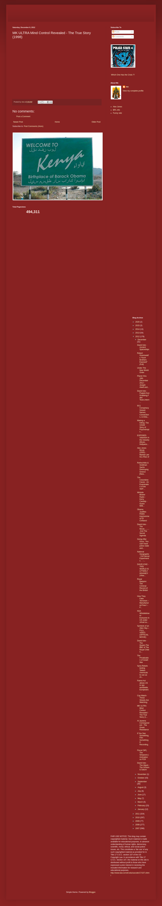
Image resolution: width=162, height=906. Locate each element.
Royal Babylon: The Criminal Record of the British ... (142, 586)
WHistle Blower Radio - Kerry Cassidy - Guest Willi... (142, 499)
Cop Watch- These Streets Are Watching (143, 699)
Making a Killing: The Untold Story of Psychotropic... (143, 426)
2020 (137, 322)
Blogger (92, 892)
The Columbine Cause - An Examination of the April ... (143, 483)
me (127, 87)
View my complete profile (133, 91)
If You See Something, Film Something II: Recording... (143, 740)
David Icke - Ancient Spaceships (143, 347)
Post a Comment (23, 116)
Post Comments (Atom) (33, 126)
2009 (137, 821)
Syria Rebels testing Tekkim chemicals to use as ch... (142, 671)
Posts (115, 32)
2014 (137, 329)
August (141, 787)
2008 (137, 825)
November (142, 774)
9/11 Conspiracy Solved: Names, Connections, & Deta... (143, 411)
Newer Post (18, 122)
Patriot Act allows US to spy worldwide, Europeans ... (142, 686)
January (141, 809)
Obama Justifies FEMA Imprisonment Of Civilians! (143, 515)
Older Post (96, 122)
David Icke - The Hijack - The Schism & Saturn (143, 766)
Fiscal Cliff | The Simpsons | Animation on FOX (143, 754)
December (142, 340)
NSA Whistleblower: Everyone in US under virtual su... (143, 616)
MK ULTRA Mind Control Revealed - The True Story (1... (142, 711)
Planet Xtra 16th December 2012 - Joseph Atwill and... (143, 381)
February (141, 805)
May (140, 798)
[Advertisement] (120, 166)
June (140, 795)
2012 (137, 336)
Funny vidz (117, 113)
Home (57, 122)
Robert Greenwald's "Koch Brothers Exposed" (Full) (143, 358)
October (141, 778)
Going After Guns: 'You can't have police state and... (143, 543)
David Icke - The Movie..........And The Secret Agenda (143, 530)
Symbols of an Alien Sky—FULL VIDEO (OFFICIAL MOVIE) (143, 631)
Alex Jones (117, 107)
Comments (118, 37)
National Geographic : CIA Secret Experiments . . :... (143, 556)
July (139, 791)
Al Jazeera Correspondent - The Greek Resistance (143, 725)
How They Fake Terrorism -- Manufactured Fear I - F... (143, 602)
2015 (137, 325)
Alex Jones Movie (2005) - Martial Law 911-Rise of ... (143, 453)
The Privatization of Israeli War (143, 659)
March (140, 802)
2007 (137, 828)
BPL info (116, 110)
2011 (137, 814)
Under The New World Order (142, 370)
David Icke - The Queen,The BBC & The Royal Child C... (143, 646)
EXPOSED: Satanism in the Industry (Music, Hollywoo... (143, 440)
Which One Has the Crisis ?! (123, 75)
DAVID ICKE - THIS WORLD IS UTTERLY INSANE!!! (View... (143, 570)
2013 (137, 333)
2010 (137, 817)
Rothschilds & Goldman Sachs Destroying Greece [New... (142, 468)
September (142, 782)
